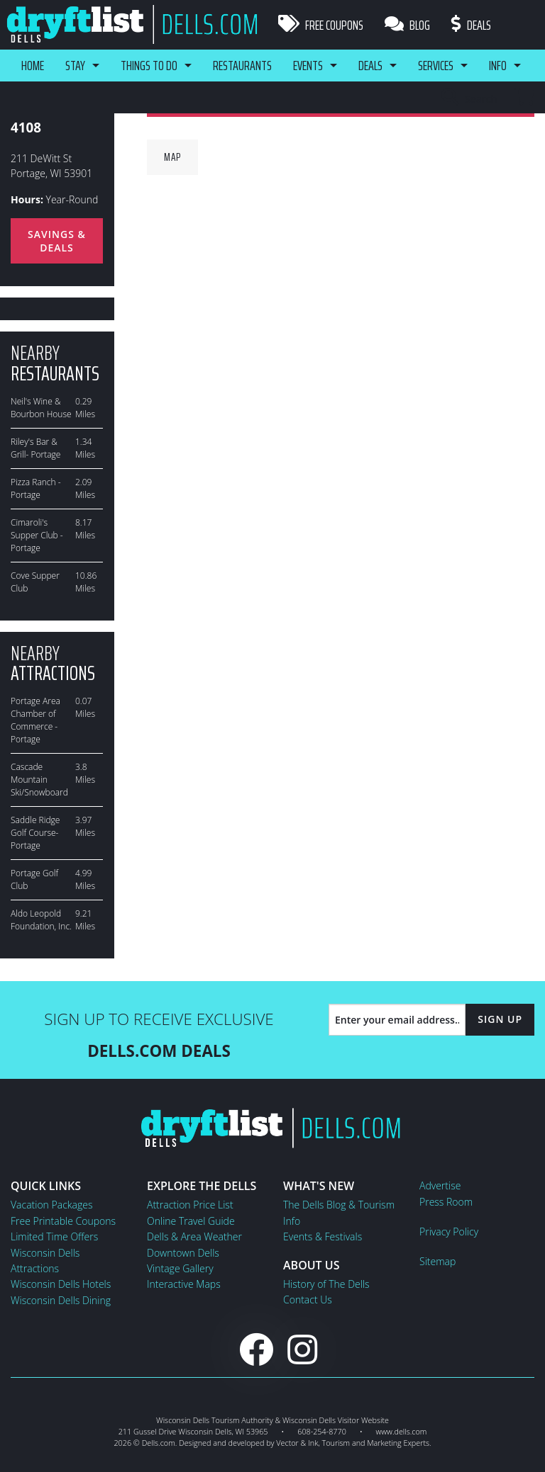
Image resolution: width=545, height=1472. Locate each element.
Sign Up (500, 1019)
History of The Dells (326, 1284)
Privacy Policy (448, 1231)
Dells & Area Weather (194, 1236)
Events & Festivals (322, 1236)
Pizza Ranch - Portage (36, 488)
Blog (407, 24)
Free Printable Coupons (63, 1221)
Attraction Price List (190, 1204)
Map (172, 157)
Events (308, 65)
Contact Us (307, 1299)
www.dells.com (401, 1431)
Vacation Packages (51, 1204)
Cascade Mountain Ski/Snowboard (39, 779)
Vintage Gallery (180, 1268)
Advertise (440, 1185)
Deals (471, 24)
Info (498, 65)
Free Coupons (320, 24)
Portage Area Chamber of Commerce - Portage (35, 720)
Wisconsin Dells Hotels (61, 1284)
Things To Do (149, 65)
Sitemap (437, 1261)
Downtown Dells (183, 1252)
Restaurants (242, 65)
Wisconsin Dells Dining (61, 1300)
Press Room (446, 1201)
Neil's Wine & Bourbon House (41, 407)
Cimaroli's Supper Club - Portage (37, 535)
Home (32, 65)
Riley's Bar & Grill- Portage (35, 448)
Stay (75, 65)
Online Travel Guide (191, 1221)
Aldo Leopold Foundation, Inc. (41, 919)
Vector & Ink (297, 1442)
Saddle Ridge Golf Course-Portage (35, 832)
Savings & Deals (57, 240)
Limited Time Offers (54, 1236)
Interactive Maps (184, 1284)
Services (435, 65)
